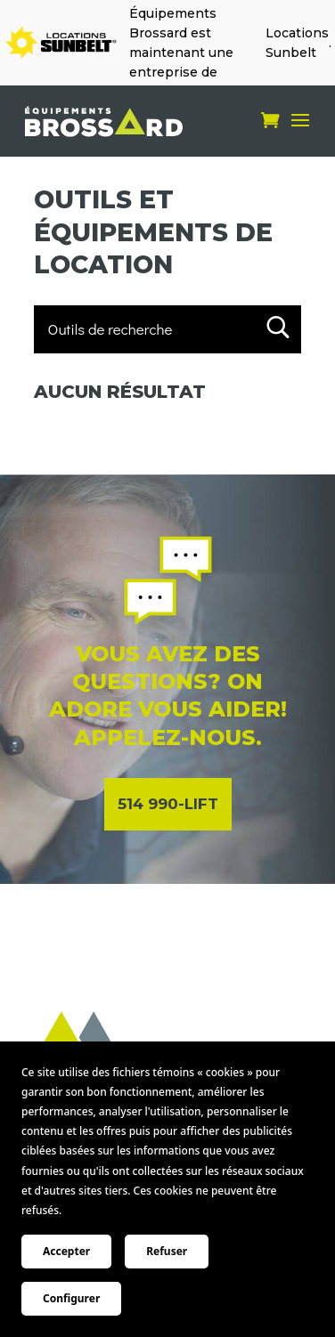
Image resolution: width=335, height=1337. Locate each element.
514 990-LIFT (168, 804)
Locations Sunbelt (297, 43)
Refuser (166, 1251)
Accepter (66, 1251)
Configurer (71, 1298)
